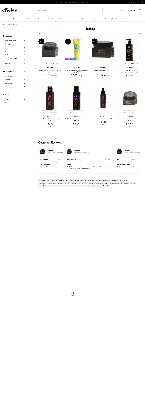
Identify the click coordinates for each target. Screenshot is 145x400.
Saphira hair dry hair (130, 183)
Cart (140, 10)
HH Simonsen (4, 225)
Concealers (3, 310)
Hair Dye (2, 288)
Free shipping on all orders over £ (13, 338)
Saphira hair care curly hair (79, 183)
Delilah (2, 197)
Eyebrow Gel (3, 308)
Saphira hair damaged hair (96, 183)
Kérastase (3, 199)
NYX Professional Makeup (7, 221)
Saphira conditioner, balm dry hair (64, 186)
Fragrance (95, 19)
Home (83, 19)
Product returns (43, 338)
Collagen (2, 324)
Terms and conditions (9, 345)
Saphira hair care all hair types (47, 183)
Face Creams (4, 290)
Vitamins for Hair (5, 322)
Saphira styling (62, 180)
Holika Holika (4, 254)
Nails (73, 19)
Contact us (30, 345)
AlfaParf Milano (4, 258)
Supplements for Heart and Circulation (11, 336)
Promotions (54, 343)
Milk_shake (3, 193)
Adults (51, 19)
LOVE (75, 2)
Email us (100, 349)
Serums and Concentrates (7, 294)
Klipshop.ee (53, 361)
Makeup (62, 19)
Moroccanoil (3, 229)
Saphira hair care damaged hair (114, 183)
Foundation (3, 306)
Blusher (2, 318)
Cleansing (3, 296)
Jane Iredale (3, 205)
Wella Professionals (5, 233)
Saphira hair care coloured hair (101, 186)
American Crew (4, 268)
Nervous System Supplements (8, 332)
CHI (1, 252)
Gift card (76, 343)
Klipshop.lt (53, 359)
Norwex (2, 223)
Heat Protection (5, 286)
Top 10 (52, 348)
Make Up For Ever (5, 266)
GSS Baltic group (55, 355)
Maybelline (3, 209)
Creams (2, 282)
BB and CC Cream (5, 314)
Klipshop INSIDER (8, 352)
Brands (4, 19)
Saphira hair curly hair (64, 183)
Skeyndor (2, 235)
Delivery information (33, 349)
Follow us (100, 357)
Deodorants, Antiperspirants (8, 300)
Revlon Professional (5, 241)
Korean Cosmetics (5, 304)
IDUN (1, 262)
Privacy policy (7, 348)
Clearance (140, 19)
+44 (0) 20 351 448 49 (104, 345)
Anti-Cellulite (4, 298)
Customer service (32, 343)
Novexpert (3, 270)
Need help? (101, 343)
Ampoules (3, 280)
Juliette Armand (4, 191)
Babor (1, 195)
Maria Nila (3, 239)
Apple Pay (6, 349)
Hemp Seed (3, 203)
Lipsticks (2, 320)
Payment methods (32, 348)
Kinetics (2, 248)
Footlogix (2, 250)
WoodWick (3, 215)
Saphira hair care (52, 180)
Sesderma (3, 201)
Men (39, 19)
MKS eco (2, 245)
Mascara (2, 316)
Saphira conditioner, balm (75, 180)
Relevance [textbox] (42, 34)
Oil (1, 278)
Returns (29, 356)
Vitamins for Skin (5, 328)
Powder (2, 312)
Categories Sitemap (9, 356)
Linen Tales (3, 217)
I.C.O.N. (2, 207)
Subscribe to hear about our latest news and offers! (17, 374)
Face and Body (27, 19)
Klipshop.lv (53, 357)
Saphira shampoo (89, 180)
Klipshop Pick (54, 352)
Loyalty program (55, 349)
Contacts (131, 2)
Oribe (1, 244)
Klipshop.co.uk (7, 343)
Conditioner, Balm (5, 276)
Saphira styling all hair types (119, 180)
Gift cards (30, 352)
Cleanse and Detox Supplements (9, 330)
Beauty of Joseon (5, 211)
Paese (1, 227)
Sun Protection (4, 302)
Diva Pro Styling (4, 237)
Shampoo (2, 274)
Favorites (131, 10)
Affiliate (5, 354)
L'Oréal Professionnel (6, 231)
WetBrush (3, 260)
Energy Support (4, 326)
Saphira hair (42, 180)
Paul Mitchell (4, 264)
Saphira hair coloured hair (83, 186)
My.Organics (3, 213)
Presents (127, 19)
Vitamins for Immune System (8, 334)
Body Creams (4, 292)
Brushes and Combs (5, 284)
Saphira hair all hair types (103, 180)
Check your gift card (33, 354)
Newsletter (8, 371)
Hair (14, 19)
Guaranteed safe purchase (117, 338)
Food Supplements (111, 19)
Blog (138, 2)
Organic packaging (79, 338)
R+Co (1, 256)
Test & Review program (57, 345)
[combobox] (48, 34)
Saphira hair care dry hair (46, 186)
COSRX (2, 219)
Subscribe (9, 383)
